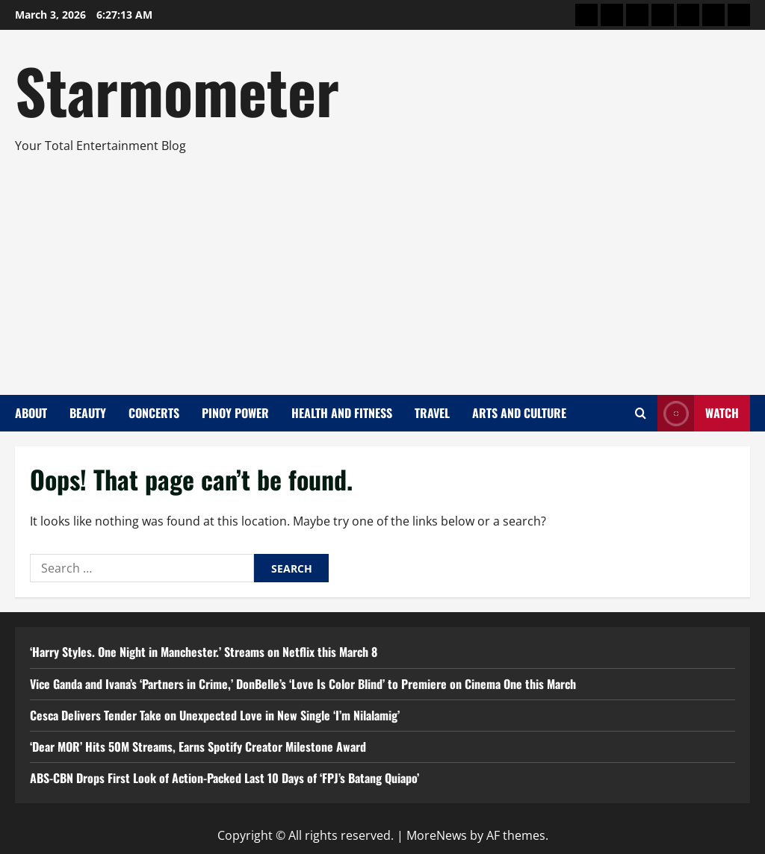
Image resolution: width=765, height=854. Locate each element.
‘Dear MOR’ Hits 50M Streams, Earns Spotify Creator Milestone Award (198, 746)
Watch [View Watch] (698, 413)
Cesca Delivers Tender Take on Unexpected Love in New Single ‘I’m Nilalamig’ (215, 715)
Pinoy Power (235, 413)
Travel (432, 413)
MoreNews (436, 835)
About (31, 413)
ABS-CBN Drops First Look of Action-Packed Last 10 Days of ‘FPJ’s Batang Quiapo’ (224, 778)
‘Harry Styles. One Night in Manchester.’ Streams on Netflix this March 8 (203, 652)
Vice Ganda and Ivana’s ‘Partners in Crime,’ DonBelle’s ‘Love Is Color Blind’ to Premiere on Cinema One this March (303, 684)
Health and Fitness (341, 413)
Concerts (153, 413)
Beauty (87, 413)
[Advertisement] (379, 268)
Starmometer (177, 89)
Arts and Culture (519, 413)
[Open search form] (640, 413)
